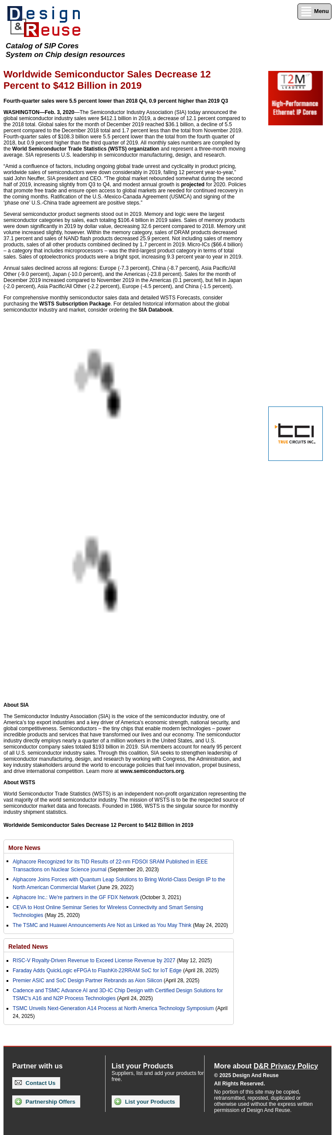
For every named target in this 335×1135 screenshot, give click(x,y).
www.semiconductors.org (152, 771)
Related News (28, 946)
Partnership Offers (45, 1101)
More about (266, 1066)
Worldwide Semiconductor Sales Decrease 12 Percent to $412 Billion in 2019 (98, 825)
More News (24, 847)
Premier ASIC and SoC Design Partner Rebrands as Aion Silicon (88, 980)
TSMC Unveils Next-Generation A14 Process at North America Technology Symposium (113, 1008)
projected (193, 184)
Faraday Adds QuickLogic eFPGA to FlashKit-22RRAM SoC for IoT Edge (97, 970)
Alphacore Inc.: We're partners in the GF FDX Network (76, 897)
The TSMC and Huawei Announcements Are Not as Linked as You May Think (102, 925)
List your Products (144, 1101)
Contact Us (35, 1083)
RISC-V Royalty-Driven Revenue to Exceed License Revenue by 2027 (94, 960)
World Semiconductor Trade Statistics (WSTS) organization (85, 149)
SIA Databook (156, 310)
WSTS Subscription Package (74, 304)
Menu (314, 11)
